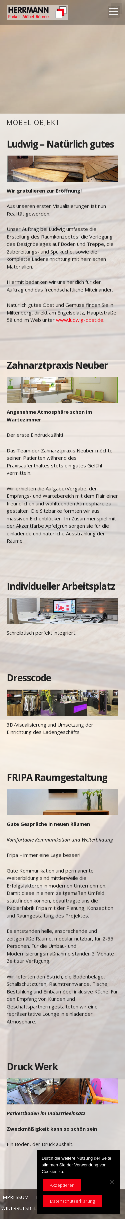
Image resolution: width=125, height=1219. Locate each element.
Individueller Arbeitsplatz (61, 586)
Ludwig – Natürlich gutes (60, 144)
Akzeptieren (62, 1185)
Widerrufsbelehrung (28, 1208)
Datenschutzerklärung (72, 1201)
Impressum (15, 1197)
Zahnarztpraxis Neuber (57, 365)
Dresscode (29, 677)
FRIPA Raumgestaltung (57, 777)
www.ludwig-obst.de (79, 319)
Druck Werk (32, 1066)
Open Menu (114, 12)
